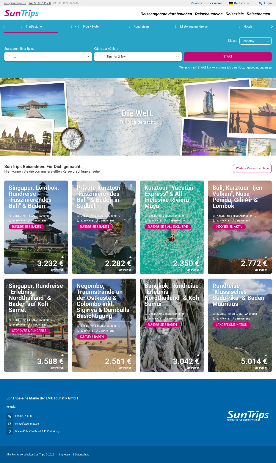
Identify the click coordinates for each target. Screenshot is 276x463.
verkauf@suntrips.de (27, 423)
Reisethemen (258, 14)
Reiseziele (235, 14)
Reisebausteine (209, 14)
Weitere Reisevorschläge (252, 168)
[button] (4, 26)
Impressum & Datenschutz (74, 454)
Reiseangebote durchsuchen (166, 14)
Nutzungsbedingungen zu (254, 67)
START (227, 56)
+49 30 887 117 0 (39, 3)
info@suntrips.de (15, 3)
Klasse (232, 40)
